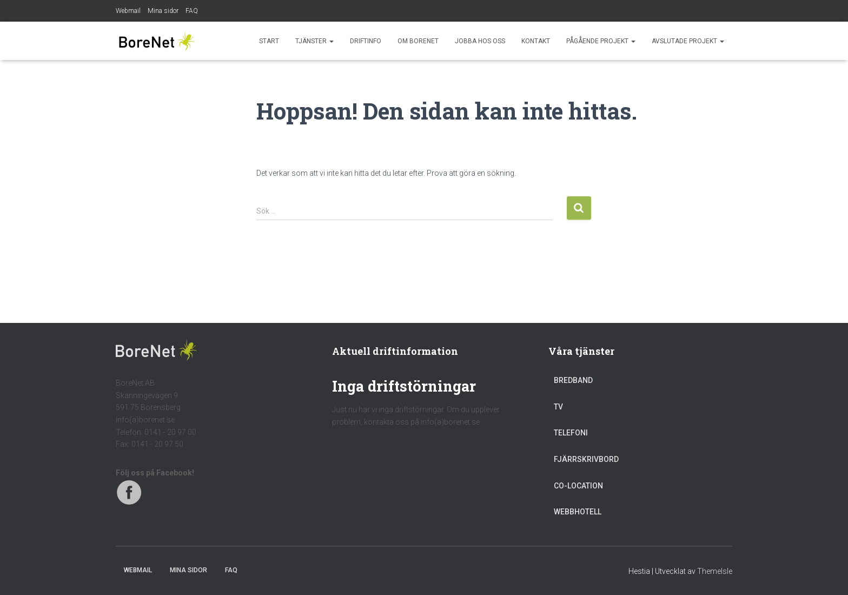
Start (269, 41)
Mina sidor (163, 11)
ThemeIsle (714, 571)
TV (558, 406)
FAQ (192, 11)
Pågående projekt (600, 41)
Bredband (573, 380)
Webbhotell (577, 511)
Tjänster (314, 41)
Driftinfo (365, 41)
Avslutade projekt (688, 41)
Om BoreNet (418, 41)
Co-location (578, 485)
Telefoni (571, 432)
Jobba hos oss (480, 41)
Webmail (128, 11)
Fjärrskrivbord (586, 459)
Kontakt (535, 41)
